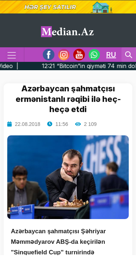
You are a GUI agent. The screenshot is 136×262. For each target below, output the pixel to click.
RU (111, 54)
